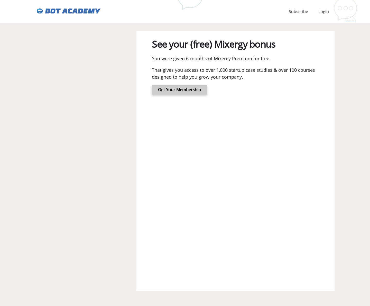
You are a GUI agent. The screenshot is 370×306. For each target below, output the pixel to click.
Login (323, 11)
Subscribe (298, 11)
